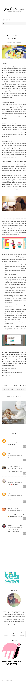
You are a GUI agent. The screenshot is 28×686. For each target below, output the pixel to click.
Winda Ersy (12, 440)
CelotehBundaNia (14, 466)
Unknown (11, 453)
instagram (21, 634)
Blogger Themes (8, 680)
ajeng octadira (13, 480)
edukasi (14, 32)
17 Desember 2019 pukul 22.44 (15, 482)
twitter (13, 634)
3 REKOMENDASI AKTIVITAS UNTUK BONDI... (11, 421)
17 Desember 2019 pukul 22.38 (15, 455)
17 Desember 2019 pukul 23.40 (15, 510)
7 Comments (6, 385)
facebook (6, 634)
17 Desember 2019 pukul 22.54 (15, 495)
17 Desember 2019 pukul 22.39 (15, 468)
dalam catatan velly (15, 525)
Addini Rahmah (13, 508)
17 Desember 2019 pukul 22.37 (15, 442)
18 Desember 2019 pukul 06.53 (15, 527)
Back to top (22, 682)
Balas (24, 446)
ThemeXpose (15, 679)
